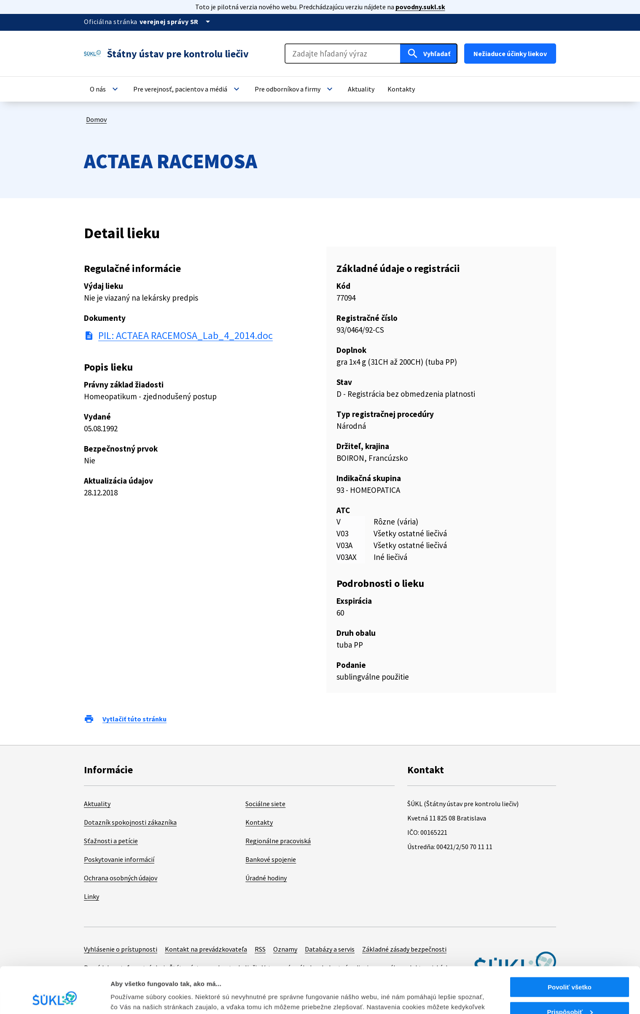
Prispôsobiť (570, 968)
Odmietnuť (569, 993)
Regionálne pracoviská (278, 840)
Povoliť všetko (570, 943)
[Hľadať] (428, 53)
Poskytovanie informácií (119, 859)
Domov (96, 119)
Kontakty (259, 822)
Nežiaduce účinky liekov (510, 53)
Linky (91, 896)
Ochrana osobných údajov (120, 878)
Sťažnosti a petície (111, 840)
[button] (105, 89)
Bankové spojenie (270, 859)
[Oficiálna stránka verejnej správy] (176, 21)
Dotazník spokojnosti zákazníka (130, 822)
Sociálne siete (265, 803)
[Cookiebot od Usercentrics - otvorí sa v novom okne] (54, 997)
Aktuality (97, 803)
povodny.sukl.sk (420, 7)
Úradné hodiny (266, 878)
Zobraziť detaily (134, 997)
